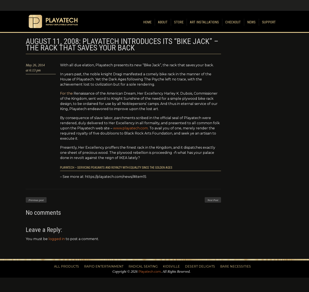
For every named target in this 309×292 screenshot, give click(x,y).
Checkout (233, 22)
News (251, 22)
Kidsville (171, 266)
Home (147, 22)
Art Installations (204, 22)
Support (269, 22)
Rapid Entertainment (103, 266)
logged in (56, 239)
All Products (66, 266)
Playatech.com (149, 272)
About (163, 22)
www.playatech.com (130, 128)
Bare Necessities (235, 266)
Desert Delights (200, 266)
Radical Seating (143, 266)
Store (178, 22)
